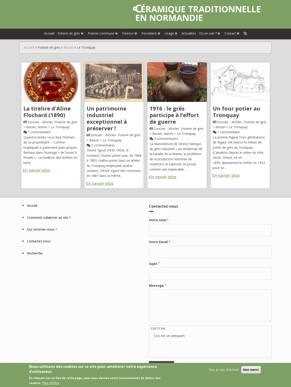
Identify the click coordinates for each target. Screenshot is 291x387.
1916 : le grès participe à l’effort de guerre (174, 115)
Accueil (49, 33)
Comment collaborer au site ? (48, 217)
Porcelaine (151, 33)
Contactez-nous (38, 241)
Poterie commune (103, 33)
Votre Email (158, 242)
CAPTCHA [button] (158, 328)
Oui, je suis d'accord (223, 369)
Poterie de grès (71, 33)
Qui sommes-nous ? (42, 229)
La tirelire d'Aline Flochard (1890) (47, 112)
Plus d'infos (50, 383)
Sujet (153, 263)
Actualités (189, 33)
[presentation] (188, 347)
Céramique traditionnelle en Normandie (198, 13)
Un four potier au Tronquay (236, 112)
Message (156, 285)
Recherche (35, 253)
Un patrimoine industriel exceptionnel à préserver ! (107, 118)
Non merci (251, 370)
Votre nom (157, 220)
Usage (171, 33)
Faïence (130, 33)
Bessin (68, 47)
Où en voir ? (210, 33)
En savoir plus (36, 170)
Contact (232, 33)
